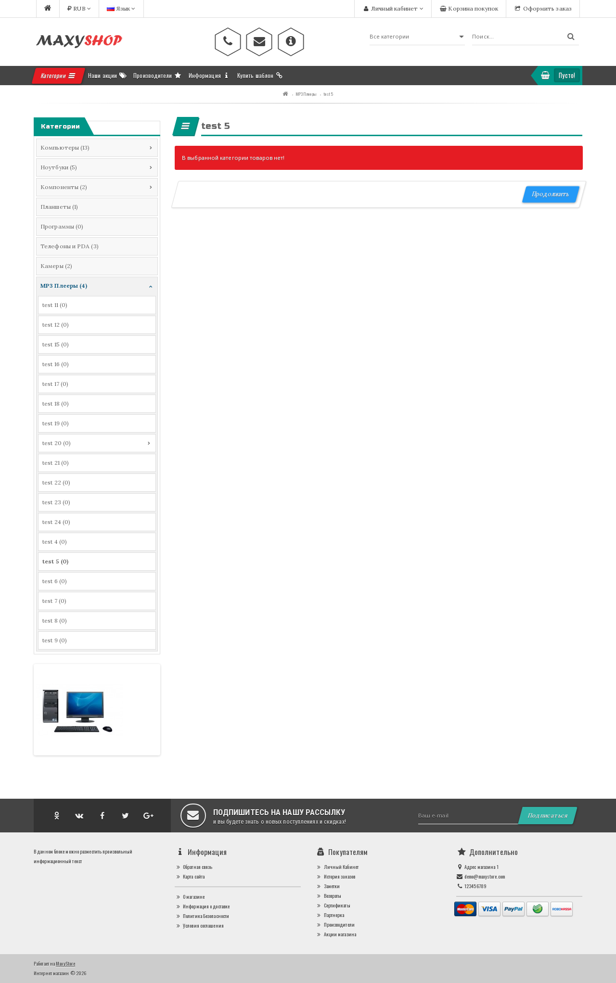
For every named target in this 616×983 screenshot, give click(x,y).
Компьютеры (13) (65, 147)
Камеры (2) (56, 265)
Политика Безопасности (202, 915)
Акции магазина (335, 934)
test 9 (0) (54, 640)
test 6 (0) (54, 581)
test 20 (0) (56, 443)
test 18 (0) (55, 403)
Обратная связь (194, 866)
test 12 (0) (55, 324)
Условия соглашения (199, 925)
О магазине (190, 896)
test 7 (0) (54, 600)
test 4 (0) (54, 541)
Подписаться (547, 815)
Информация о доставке (202, 906)
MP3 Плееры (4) (63, 285)
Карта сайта (190, 876)
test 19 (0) (55, 423)
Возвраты (328, 895)
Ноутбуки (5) (58, 167)
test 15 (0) (55, 344)
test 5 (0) (55, 561)
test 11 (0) (54, 304)
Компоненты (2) (63, 187)
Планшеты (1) (59, 206)
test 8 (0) (54, 620)
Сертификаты (332, 905)
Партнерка (329, 915)
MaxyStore (65, 963)
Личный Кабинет (337, 866)
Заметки (327, 886)
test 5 (328, 94)
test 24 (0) (56, 521)
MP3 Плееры (305, 94)
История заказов (335, 876)
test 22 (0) (56, 482)
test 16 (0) (55, 364)
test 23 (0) (56, 502)
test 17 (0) (55, 383)
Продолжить (550, 194)
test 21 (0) (55, 462)
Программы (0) (61, 226)
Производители (335, 924)
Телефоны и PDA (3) (69, 246)
